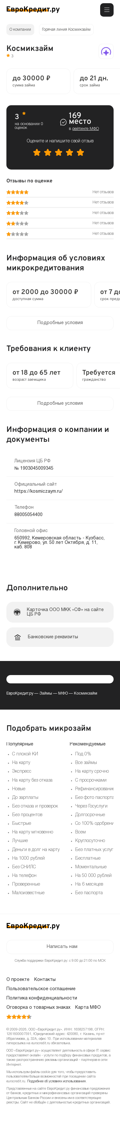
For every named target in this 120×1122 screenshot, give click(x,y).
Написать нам (62, 947)
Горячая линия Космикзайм (66, 29)
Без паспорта (89, 893)
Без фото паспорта (94, 798)
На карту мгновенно (32, 832)
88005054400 (28, 515)
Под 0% (83, 754)
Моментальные (91, 867)
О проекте (17, 980)
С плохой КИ (25, 754)
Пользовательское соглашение (41, 989)
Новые (18, 789)
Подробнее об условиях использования (56, 1081)
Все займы (86, 763)
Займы (45, 693)
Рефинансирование (95, 789)
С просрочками (91, 780)
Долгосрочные (90, 815)
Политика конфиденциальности (41, 998)
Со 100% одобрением (97, 824)
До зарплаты (25, 798)
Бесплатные (87, 858)
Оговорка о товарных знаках (38, 1008)
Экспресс (21, 771)
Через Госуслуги (91, 806)
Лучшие (20, 841)
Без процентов (27, 815)
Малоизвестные (28, 893)
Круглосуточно (90, 841)
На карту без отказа (32, 780)
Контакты (45, 980)
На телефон (24, 876)
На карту (21, 763)
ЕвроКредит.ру (19, 693)
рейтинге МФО (85, 129)
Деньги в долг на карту (36, 850)
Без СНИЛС (24, 867)
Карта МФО (88, 1008)
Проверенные (26, 884)
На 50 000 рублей (93, 876)
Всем (80, 832)
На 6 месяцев (89, 884)
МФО (63, 693)
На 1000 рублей (28, 858)
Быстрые (21, 824)
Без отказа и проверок (35, 806)
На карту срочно (92, 771)
